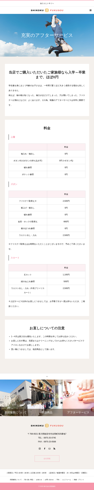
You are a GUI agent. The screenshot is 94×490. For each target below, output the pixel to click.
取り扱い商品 (28, 479)
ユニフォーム (66, 479)
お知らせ (39, 479)
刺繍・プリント (79, 479)
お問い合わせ (49, 479)
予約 (57, 479)
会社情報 (47, 459)
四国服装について (16, 479)
